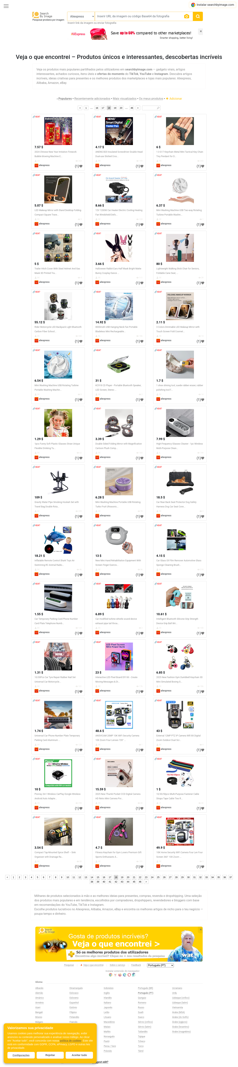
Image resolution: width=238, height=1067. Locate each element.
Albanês (39, 988)
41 (110, 882)
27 (170, 877)
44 (128, 882)
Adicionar (174, 98)
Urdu (174, 993)
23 (146, 877)
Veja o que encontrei (92, 965)
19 (115, 108)
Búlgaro (39, 1022)
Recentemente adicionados (92, 98)
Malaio (107, 1027)
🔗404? (36, 116)
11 (74, 877)
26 (164, 877)
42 (116, 882)
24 (152, 877)
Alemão (39, 993)
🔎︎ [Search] (158, 108)
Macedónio (109, 1022)
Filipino (73, 1012)
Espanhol (74, 1002)
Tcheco (141, 1041)
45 (134, 882)
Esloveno (74, 998)
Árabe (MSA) (178, 1012)
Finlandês (74, 1017)
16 (97, 108)
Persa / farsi (110, 1046)
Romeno (142, 1002)
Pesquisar (69, 965)
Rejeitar (50, 1055)
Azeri (37, 1007)
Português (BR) (145, 988)
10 (67, 877)
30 (188, 877)
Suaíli (140, 1012)
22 (140, 877)
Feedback (136, 965)
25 (158, 877)
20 (121, 108)
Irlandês (108, 998)
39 (98, 882)
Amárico (39, 998)
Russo (141, 1007)
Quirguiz (142, 998)
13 (86, 877)
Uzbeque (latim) (180, 1002)
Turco (141, 1046)
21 (134, 877)
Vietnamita (177, 1007)
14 (92, 877)
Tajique (141, 1036)
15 (98, 877)
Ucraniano (177, 988)
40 (104, 882)
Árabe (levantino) (180, 1027)
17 (103, 108)
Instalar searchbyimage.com (212, 5)
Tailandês (142, 1031)
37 (230, 877)
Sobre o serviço (117, 965)
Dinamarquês (76, 988)
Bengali (39, 1012)
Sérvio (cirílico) (145, 1022)
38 (92, 882)
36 (224, 877)
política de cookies (70, 1040)
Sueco (141, 1017)
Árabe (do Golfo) (180, 1017)
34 (212, 877)
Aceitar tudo (79, 1055)
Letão (106, 1012)
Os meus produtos (151, 98)
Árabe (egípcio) (179, 1022)
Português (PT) (145, 993)
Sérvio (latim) (144, 1027)
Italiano (107, 1002)
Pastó (107, 1041)
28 (176, 877)
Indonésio (108, 988)
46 (132, 108)
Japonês (108, 1007)
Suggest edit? (100, 1061)
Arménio (39, 1002)
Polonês (108, 1051)
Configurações (21, 1055)
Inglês (107, 993)
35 (218, 877)
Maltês (107, 1031)
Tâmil (140, 1051)
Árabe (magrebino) (181, 1031)
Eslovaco (74, 993)
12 (79, 877)
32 (200, 877)
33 (206, 877)
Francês (73, 1022)
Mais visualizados (124, 98)
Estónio (73, 1007)
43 (122, 882)
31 (194, 877)
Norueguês (109, 1036)
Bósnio (38, 1017)
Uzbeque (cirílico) (180, 998)
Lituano (107, 1017)
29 (182, 877)
